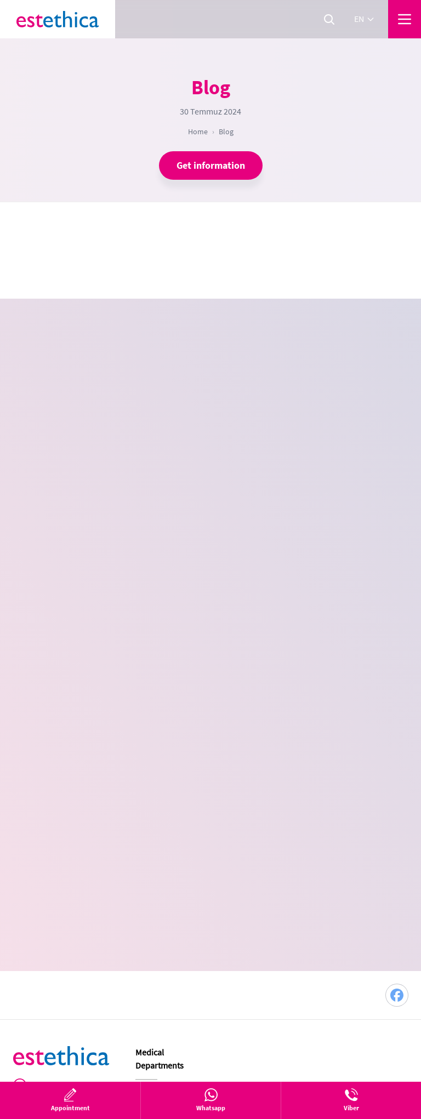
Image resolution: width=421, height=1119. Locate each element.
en (364, 19)
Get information (211, 165)
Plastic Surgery (162, 826)
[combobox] (295, 428)
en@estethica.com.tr (71, 859)
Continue (300, 633)
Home (198, 131)
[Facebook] (397, 726)
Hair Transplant (163, 845)
